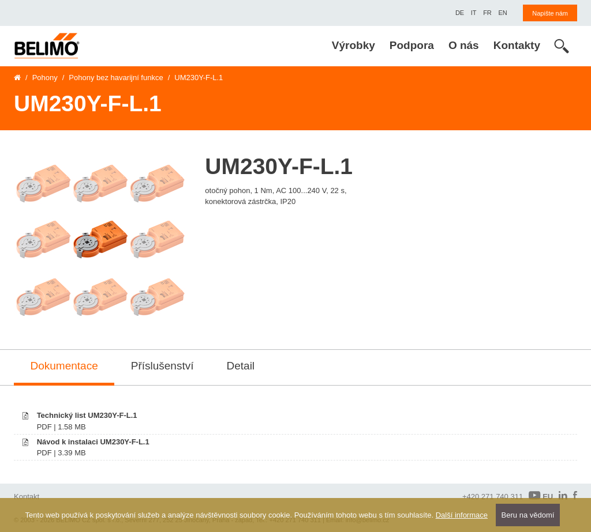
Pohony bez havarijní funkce (116, 77)
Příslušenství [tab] (162, 366)
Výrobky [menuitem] (353, 45)
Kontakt (26, 496)
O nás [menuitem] (463, 45)
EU (541, 496)
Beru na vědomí (528, 515)
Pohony (45, 77)
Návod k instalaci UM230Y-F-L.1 (93, 441)
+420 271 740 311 (492, 496)
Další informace (462, 515)
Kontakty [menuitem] (516, 45)
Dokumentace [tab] (64, 366)
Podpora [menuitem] (412, 45)
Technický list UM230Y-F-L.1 (87, 415)
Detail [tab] (241, 366)
